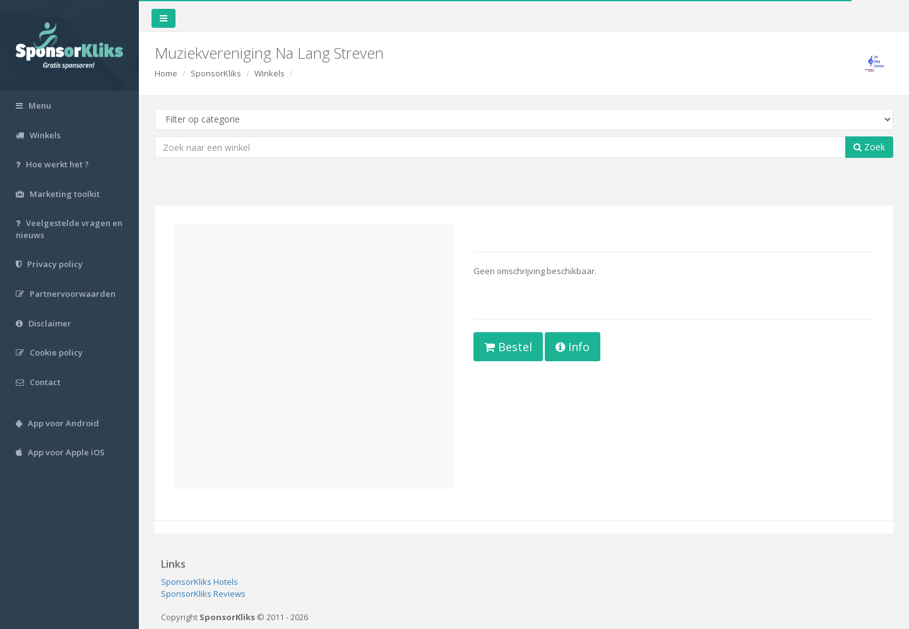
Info (573, 346)
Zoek (869, 147)
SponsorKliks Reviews (203, 593)
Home (166, 73)
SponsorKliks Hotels (199, 581)
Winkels (269, 73)
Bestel (508, 346)
